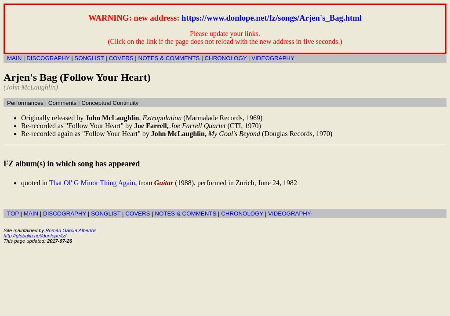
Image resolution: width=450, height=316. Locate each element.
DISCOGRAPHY (47, 58)
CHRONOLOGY (225, 58)
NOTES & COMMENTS (169, 58)
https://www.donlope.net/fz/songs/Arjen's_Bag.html (271, 17)
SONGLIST (89, 58)
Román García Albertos (70, 230)
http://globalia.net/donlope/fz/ (35, 235)
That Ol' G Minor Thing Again (92, 183)
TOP (13, 213)
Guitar (164, 183)
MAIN (14, 58)
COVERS (121, 58)
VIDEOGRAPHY (272, 58)
